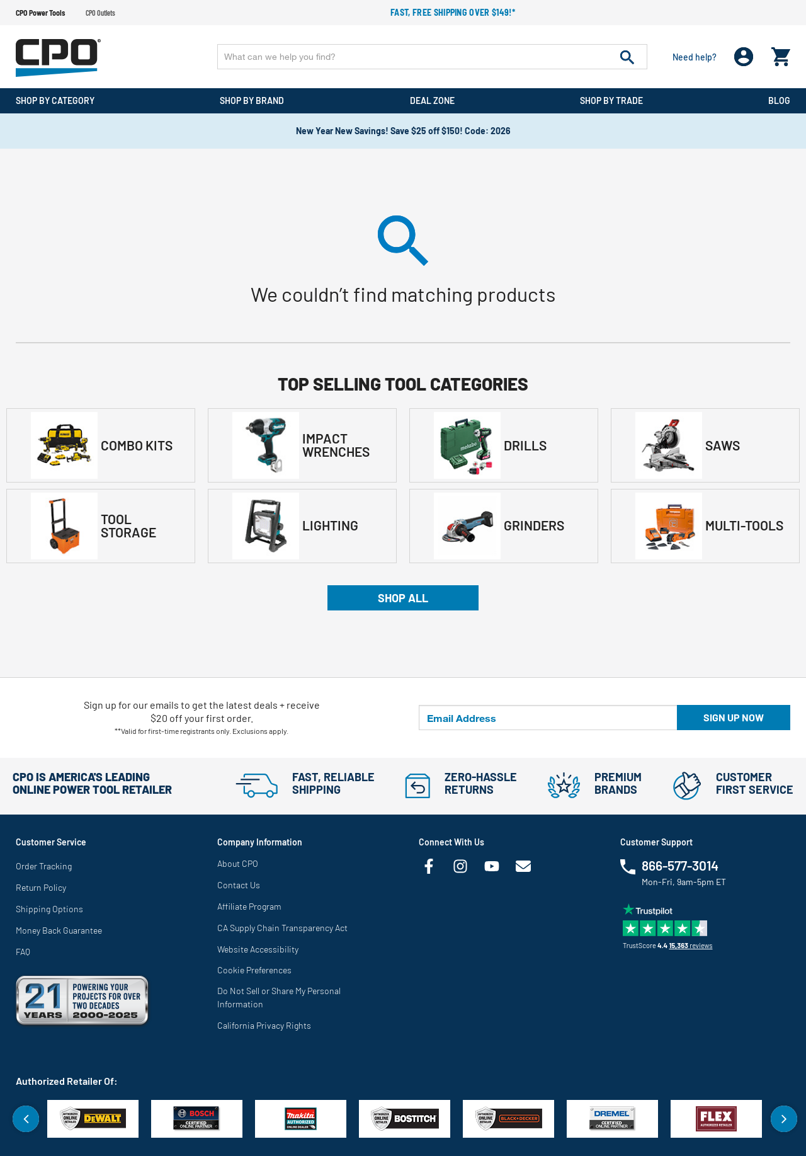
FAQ (23, 951)
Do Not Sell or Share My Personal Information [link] (279, 997)
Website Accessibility (257, 949)
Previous (26, 1119)
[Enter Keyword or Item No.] (432, 56)
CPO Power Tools (40, 12)
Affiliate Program (249, 906)
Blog (779, 100)
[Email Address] (548, 717)
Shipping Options (49, 908)
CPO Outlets (100, 12)
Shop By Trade (611, 100)
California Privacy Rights (264, 1025)
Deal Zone (432, 100)
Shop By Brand (252, 100)
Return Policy (41, 887)
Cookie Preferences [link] (254, 969)
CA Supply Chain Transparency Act (282, 927)
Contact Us (238, 884)
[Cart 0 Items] (780, 54)
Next (784, 1119)
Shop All (403, 598)
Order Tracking (44, 866)
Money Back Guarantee (59, 930)
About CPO (237, 863)
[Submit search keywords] (627, 57)
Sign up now (733, 717)
